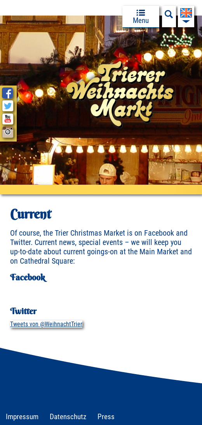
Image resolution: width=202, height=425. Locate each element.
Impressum (22, 416)
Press (106, 416)
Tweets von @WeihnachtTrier (46, 324)
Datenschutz (68, 416)
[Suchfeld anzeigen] (169, 16)
